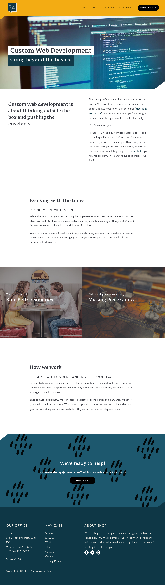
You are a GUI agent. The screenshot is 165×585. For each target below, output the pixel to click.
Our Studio (79, 7)
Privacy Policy (53, 561)
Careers (49, 552)
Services (94, 7)
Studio (49, 533)
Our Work (109, 7)
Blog (47, 547)
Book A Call (148, 7)
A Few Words (126, 7)
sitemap (49, 571)
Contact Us (83, 480)
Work (48, 542)
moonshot (135, 151)
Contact (50, 556)
